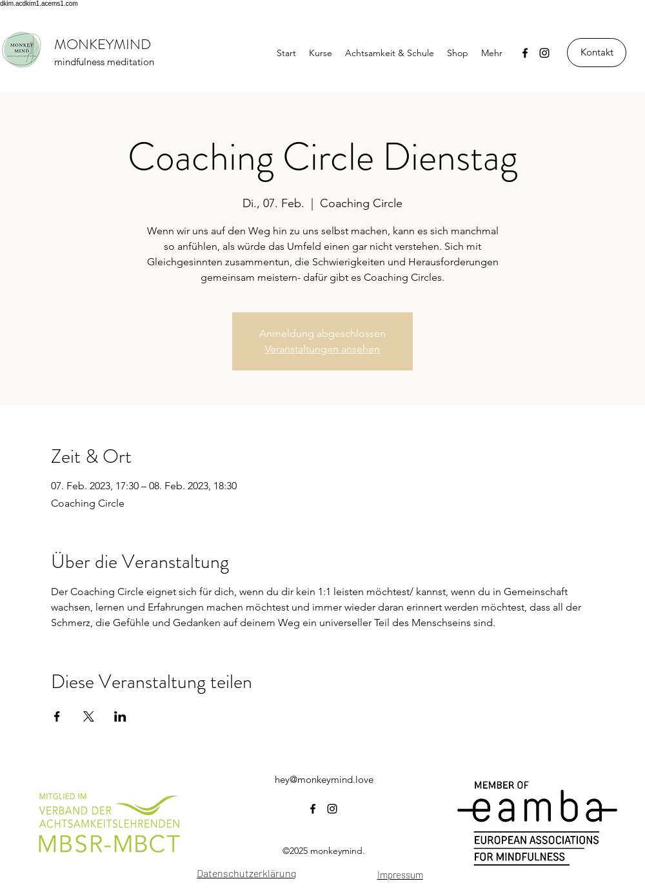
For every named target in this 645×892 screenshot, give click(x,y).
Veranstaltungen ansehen (322, 349)
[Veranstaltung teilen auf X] (89, 716)
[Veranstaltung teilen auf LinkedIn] (120, 716)
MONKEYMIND (102, 44)
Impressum (400, 874)
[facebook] (525, 52)
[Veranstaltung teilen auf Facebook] (57, 716)
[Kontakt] (596, 52)
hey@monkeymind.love (324, 779)
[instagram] (544, 52)
